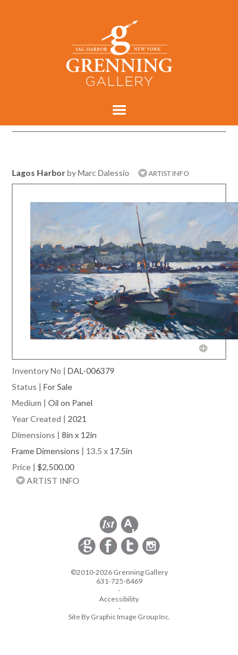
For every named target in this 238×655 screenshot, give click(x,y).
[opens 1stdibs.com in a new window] (108, 531)
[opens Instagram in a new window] (151, 552)
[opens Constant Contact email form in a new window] (88, 552)
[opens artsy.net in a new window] (129, 531)
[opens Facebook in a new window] (109, 552)
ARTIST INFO (163, 173)
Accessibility (119, 598)
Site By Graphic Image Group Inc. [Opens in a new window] (119, 616)
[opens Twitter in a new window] (130, 552)
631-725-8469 (119, 581)
